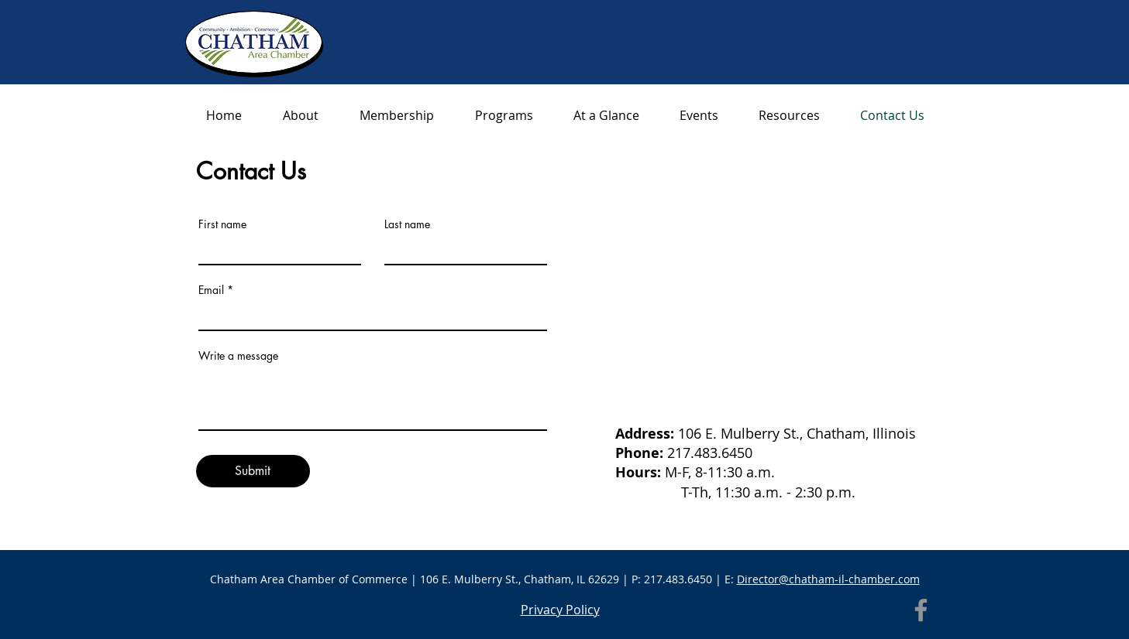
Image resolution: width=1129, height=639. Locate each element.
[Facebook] (921, 610)
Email (211, 290)
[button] (789, 116)
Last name (407, 224)
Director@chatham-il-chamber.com (828, 579)
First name (222, 224)
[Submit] (253, 471)
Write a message (238, 355)
